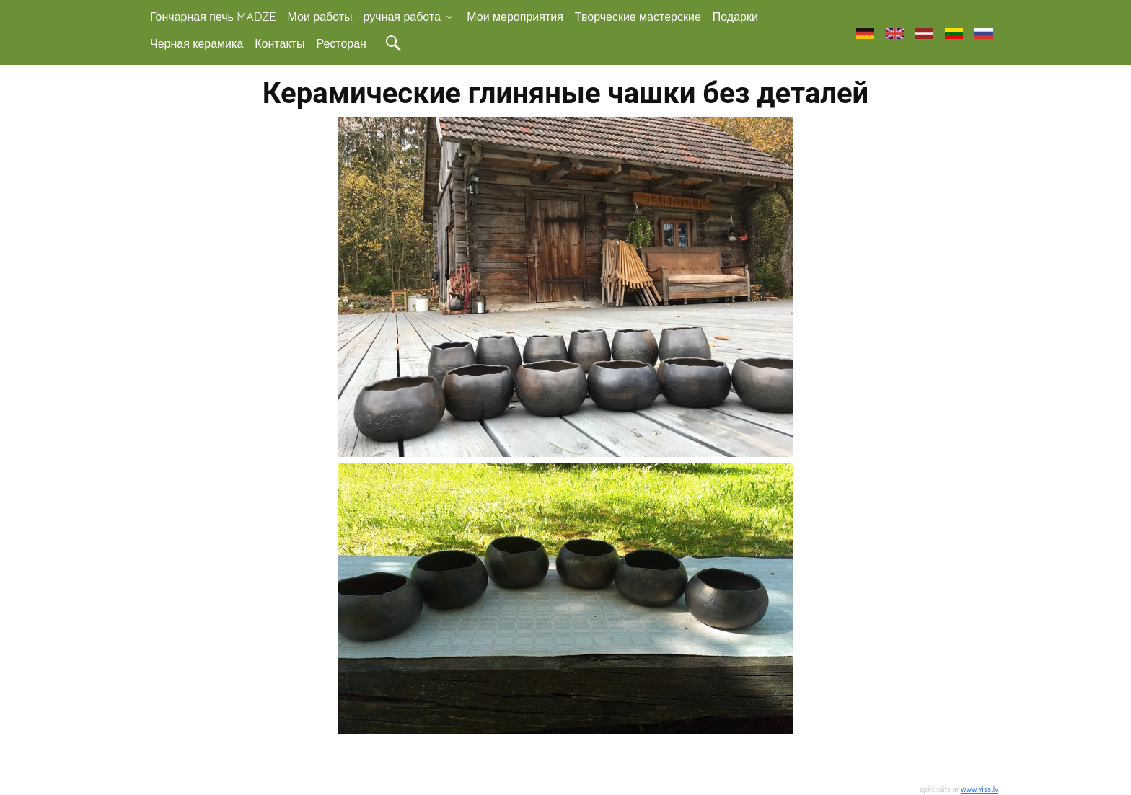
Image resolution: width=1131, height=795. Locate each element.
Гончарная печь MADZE (213, 16)
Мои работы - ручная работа (372, 16)
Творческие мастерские (638, 16)
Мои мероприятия (515, 16)
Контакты (279, 43)
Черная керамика (196, 43)
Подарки (735, 16)
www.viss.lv (979, 790)
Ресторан (341, 43)
